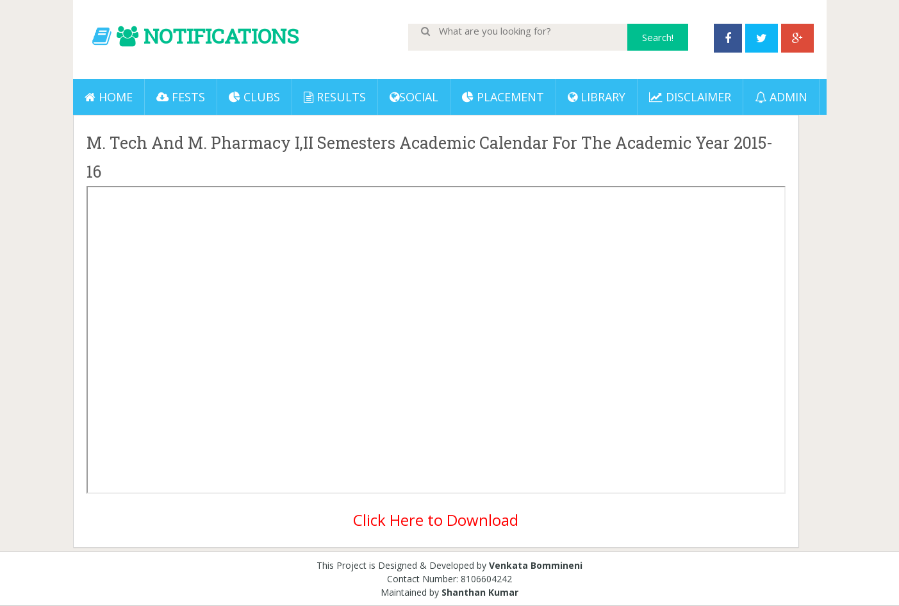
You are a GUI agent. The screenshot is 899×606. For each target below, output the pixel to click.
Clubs (254, 97)
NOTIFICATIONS (221, 35)
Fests (180, 97)
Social (414, 97)
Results (335, 97)
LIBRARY (596, 97)
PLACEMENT (503, 97)
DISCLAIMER (690, 97)
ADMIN (781, 97)
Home (109, 97)
